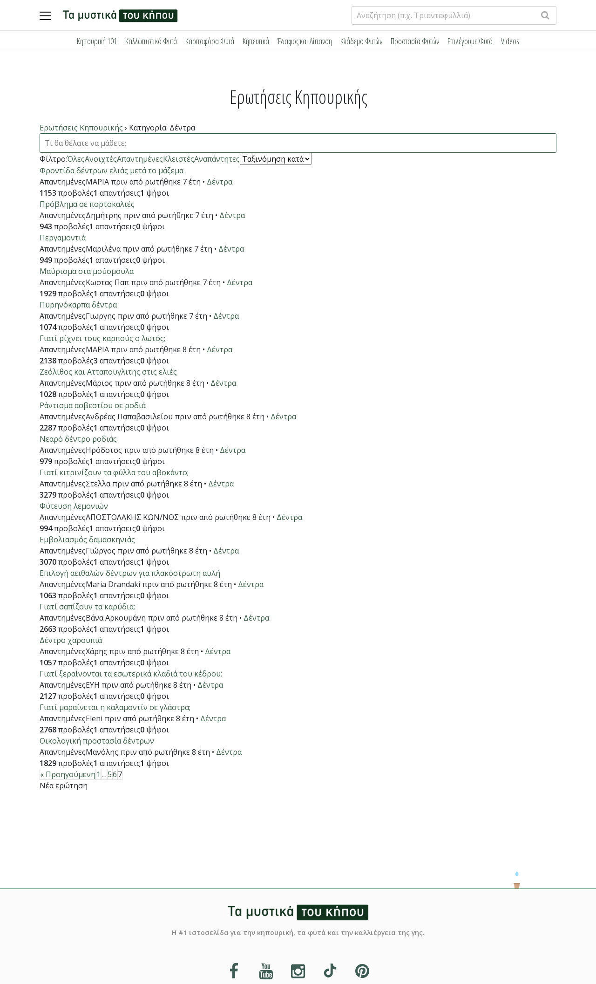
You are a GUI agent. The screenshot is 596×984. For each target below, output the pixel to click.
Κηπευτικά (256, 41)
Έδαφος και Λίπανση (305, 41)
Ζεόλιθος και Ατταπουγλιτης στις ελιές (108, 372)
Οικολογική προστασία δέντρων (97, 741)
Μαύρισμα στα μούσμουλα (87, 271)
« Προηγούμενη (67, 774)
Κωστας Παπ (107, 282)
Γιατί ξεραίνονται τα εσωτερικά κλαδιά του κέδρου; (131, 674)
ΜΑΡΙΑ (97, 182)
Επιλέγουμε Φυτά (470, 41)
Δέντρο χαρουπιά (71, 640)
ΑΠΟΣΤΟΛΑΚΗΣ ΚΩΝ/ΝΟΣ (132, 517)
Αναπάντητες (217, 159)
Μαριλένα (103, 249)
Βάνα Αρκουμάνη (116, 618)
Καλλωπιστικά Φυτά (151, 41)
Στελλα (98, 483)
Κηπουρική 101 (97, 41)
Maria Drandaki (113, 584)
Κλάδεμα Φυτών (361, 41)
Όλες (76, 159)
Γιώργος (100, 551)
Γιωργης (100, 316)
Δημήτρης (104, 215)
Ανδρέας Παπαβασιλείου (129, 416)
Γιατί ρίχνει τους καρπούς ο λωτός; (102, 338)
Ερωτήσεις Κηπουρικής (81, 128)
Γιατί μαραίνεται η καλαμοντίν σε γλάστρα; (115, 707)
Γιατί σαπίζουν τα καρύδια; (87, 606)
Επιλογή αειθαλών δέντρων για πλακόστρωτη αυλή (130, 573)
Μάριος (99, 383)
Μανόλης (102, 752)
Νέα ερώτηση (64, 785)
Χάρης (96, 651)
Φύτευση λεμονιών (74, 506)
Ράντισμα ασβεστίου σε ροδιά (93, 405)
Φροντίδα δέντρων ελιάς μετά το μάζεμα (111, 170)
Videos (510, 41)
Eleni (94, 718)
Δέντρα (219, 182)
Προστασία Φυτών (415, 41)
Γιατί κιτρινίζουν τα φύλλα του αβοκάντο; (114, 472)
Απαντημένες (140, 159)
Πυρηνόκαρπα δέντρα (78, 305)
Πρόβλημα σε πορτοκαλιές (87, 204)
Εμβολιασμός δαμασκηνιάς (87, 539)
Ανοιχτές (101, 159)
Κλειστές (178, 159)
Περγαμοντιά (63, 237)
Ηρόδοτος (104, 450)
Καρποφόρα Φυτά (209, 41)
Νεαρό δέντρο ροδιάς (78, 439)
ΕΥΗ (93, 685)
